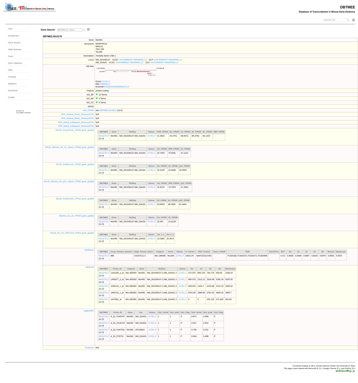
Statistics (12, 83)
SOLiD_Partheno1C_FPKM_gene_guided (75, 164)
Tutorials (12, 77)
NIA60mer (89, 250)
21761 (105, 81)
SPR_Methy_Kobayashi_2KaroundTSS (76, 126)
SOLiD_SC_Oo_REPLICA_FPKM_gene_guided (72, 233)
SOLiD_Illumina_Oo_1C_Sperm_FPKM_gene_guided (69, 147)
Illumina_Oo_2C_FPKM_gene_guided (76, 216)
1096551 (104, 84)
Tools (10, 56)
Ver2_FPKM (88, 110)
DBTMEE (347, 7)
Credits (11, 97)
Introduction (13, 35)
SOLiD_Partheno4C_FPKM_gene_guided (75, 199)
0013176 (103, 136)
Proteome (89, 348)
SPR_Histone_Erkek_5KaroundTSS (77, 114)
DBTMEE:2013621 (108, 110)
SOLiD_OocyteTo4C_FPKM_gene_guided (75, 130)
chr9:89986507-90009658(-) (132, 60)
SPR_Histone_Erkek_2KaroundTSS (77, 118)
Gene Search (14, 42)
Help (10, 70)
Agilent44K (89, 311)
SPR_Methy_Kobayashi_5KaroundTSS (76, 122)
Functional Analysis (303, 366)
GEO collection (15, 63)
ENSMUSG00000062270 (115, 87)
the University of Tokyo (345, 366)
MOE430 (90, 267)
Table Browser (15, 49)
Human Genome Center (326, 366)
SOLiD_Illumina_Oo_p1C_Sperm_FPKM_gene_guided (69, 181)
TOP (10, 29)
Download (13, 90)
